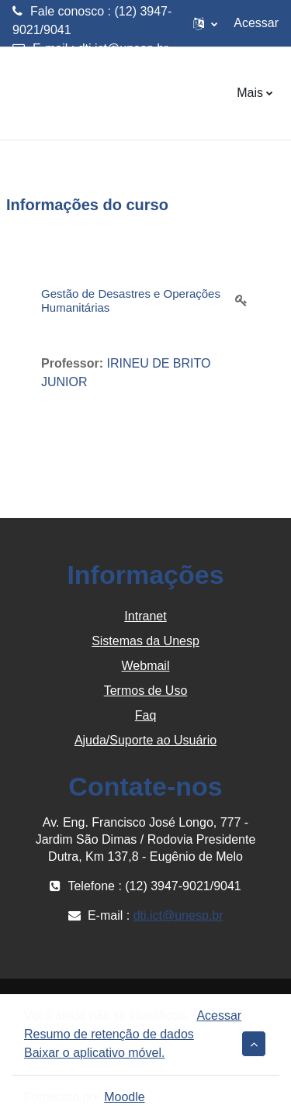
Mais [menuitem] (250, 92)
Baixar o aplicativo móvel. (94, 1052)
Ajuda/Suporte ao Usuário (145, 740)
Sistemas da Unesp (145, 641)
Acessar (256, 22)
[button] (205, 23)
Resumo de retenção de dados (109, 1034)
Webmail (146, 665)
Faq (146, 715)
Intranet (145, 616)
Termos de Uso (146, 690)
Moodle (124, 1096)
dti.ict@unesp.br (123, 48)
